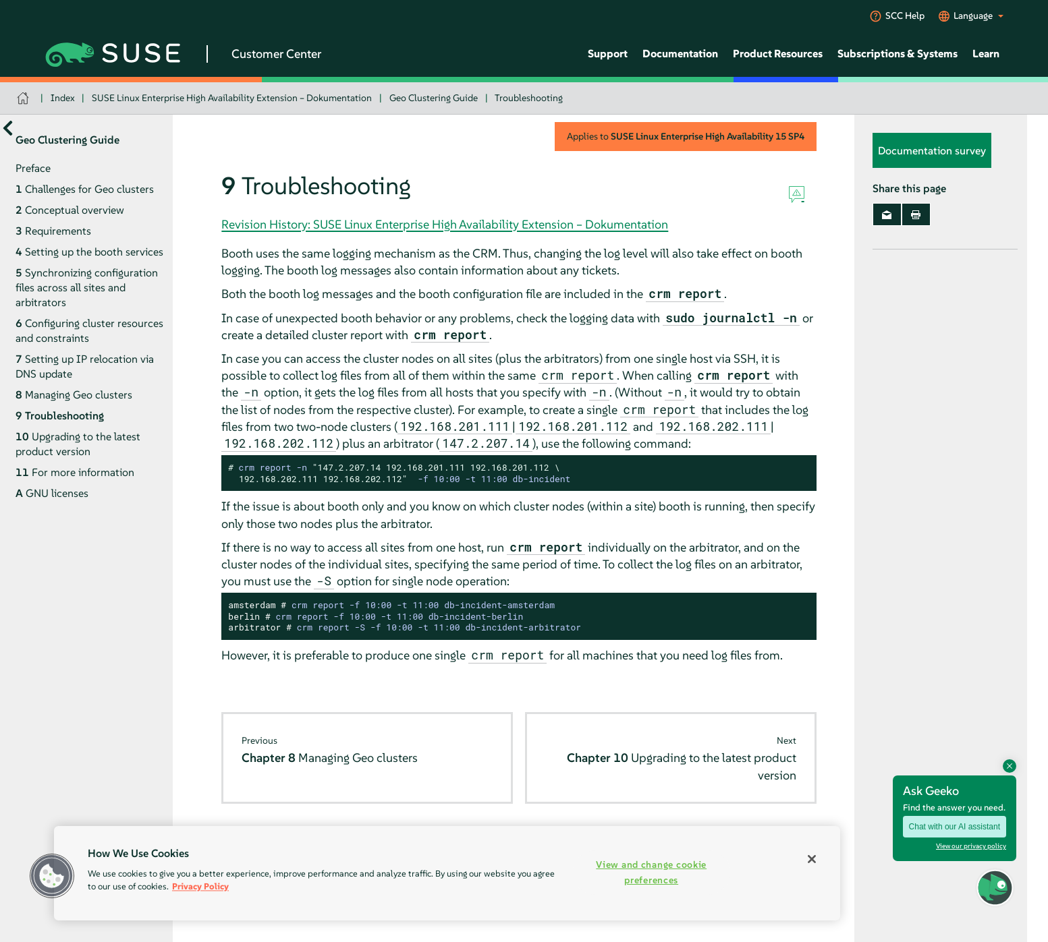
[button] (995, 887)
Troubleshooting (529, 98)
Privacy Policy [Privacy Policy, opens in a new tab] (200, 886)
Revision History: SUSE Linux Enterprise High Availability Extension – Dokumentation (444, 224)
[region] (447, 873)
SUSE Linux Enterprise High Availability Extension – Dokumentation (232, 98)
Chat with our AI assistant (954, 826)
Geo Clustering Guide (433, 98)
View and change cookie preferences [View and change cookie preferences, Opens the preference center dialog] (651, 872)
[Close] (812, 859)
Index (63, 98)
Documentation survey (932, 150)
